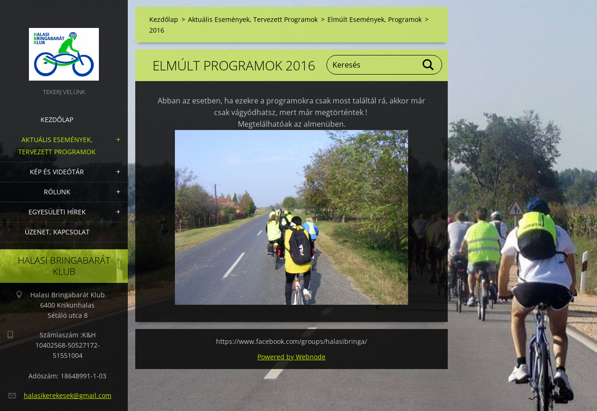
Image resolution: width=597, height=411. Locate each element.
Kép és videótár (57, 171)
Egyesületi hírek (57, 211)
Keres (429, 65)
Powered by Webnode (291, 356)
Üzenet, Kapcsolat (57, 231)
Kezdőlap (57, 119)
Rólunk (57, 191)
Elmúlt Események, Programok (374, 19)
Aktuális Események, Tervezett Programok (57, 145)
